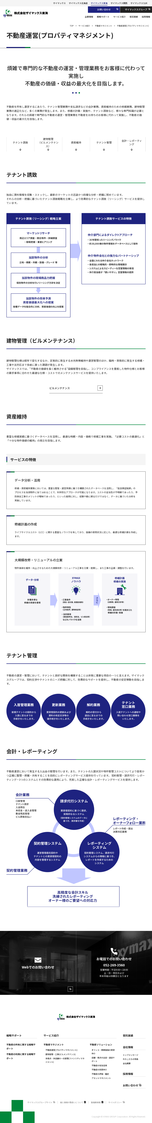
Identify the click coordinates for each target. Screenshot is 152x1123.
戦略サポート (14, 1035)
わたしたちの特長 (130, 1059)
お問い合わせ (132, 1085)
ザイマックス (59, 3)
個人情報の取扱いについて (73, 1102)
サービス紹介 (51, 1035)
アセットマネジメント (101, 1078)
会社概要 (127, 1063)
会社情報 (128, 1047)
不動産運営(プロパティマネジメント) (61, 1050)
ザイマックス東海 (99, 3)
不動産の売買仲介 (99, 1069)
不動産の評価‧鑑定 (100, 1073)
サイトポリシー (116, 1102)
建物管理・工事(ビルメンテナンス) (60, 1054)
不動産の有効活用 (99, 1065)
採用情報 (128, 1074)
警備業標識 (97, 1102)
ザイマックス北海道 (78, 3)
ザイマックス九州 (139, 3)
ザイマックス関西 (119, 3)
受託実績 (128, 1035)
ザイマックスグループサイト (41, 1102)
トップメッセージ (130, 1054)
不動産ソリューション (101, 1044)
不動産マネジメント (54, 1044)
